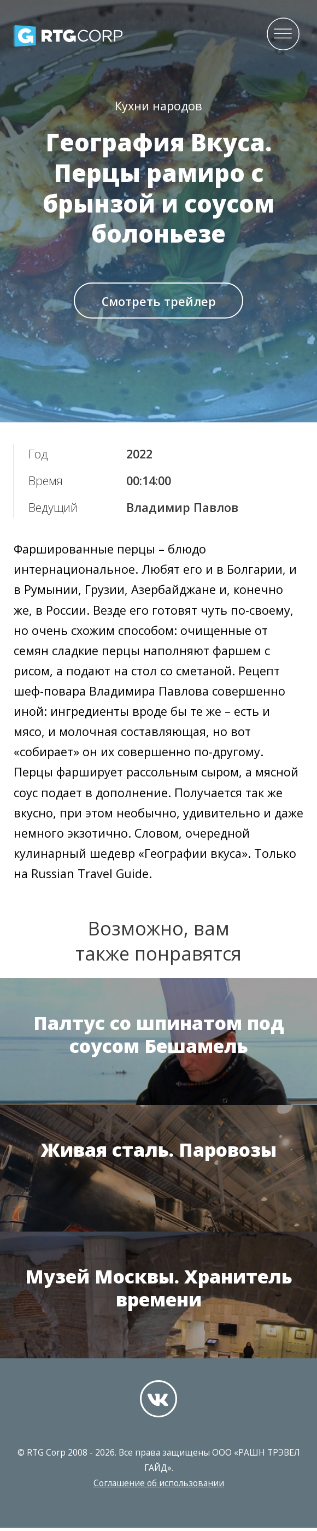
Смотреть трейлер (159, 303)
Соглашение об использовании (158, 1486)
